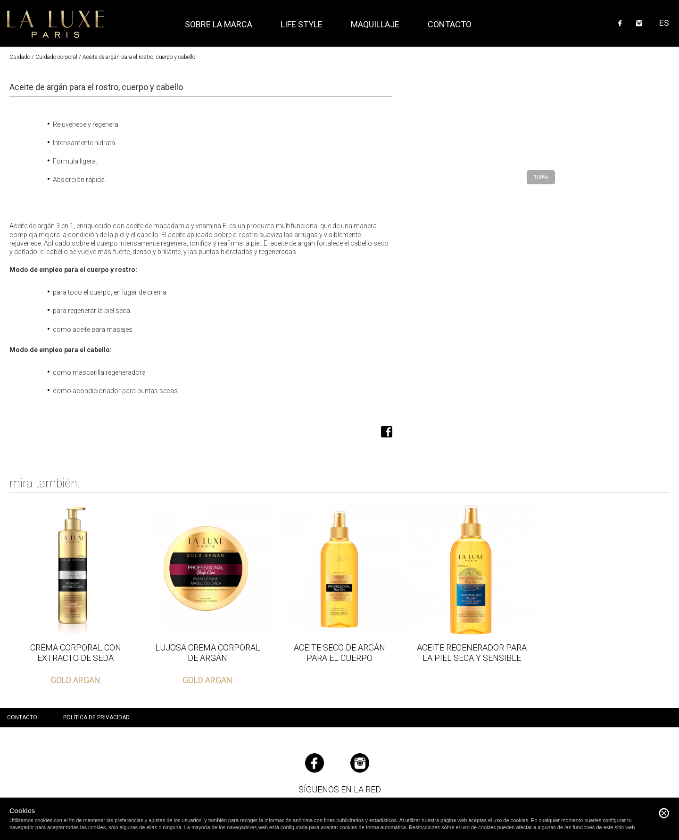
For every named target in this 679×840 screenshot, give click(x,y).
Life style (302, 24)
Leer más (75, 594)
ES (664, 23)
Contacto (450, 24)
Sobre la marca (218, 24)
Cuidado (19, 57)
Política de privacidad (96, 717)
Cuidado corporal (56, 57)
